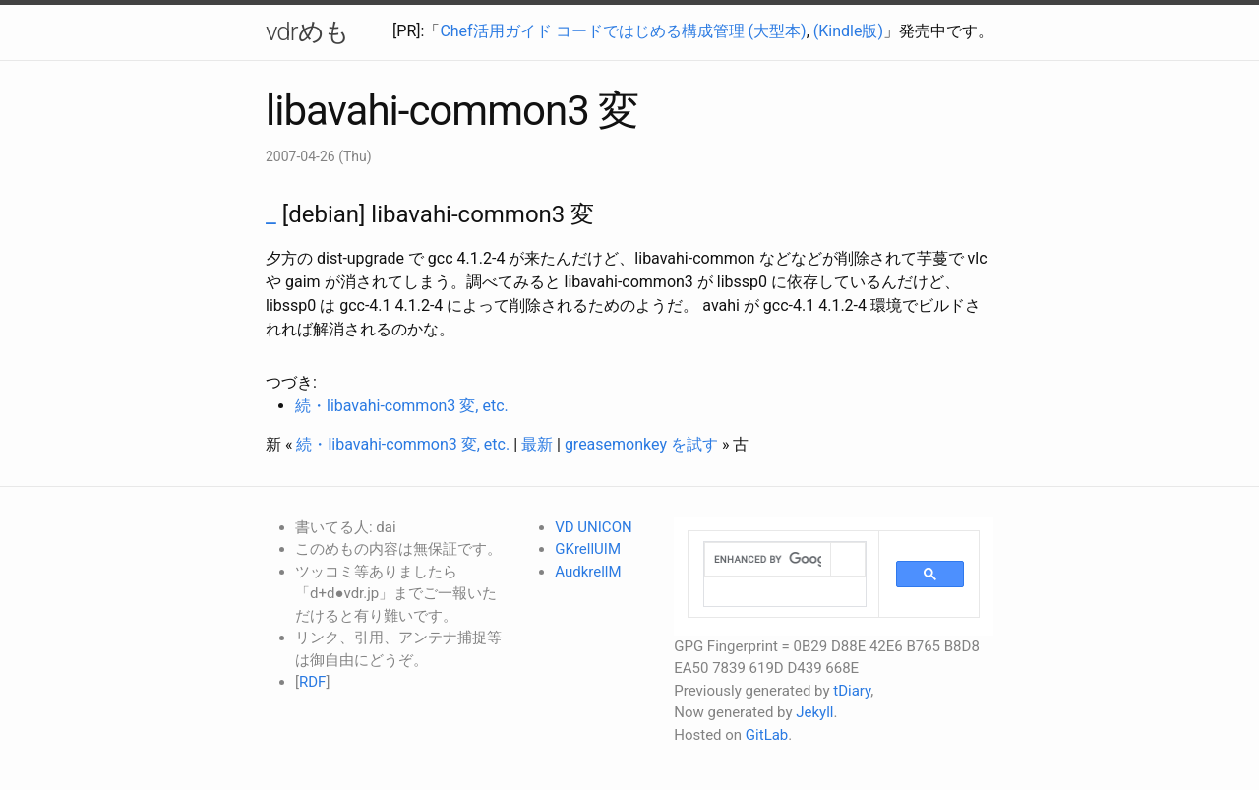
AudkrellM (588, 571)
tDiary (851, 690)
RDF (312, 682)
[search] (767, 560)
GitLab (767, 735)
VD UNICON (593, 527)
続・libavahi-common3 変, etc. (402, 405)
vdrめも (307, 31)
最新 (537, 444)
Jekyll (814, 712)
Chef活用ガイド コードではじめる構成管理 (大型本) (623, 31)
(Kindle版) (848, 31)
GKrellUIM (588, 549)
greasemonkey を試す (641, 444)
